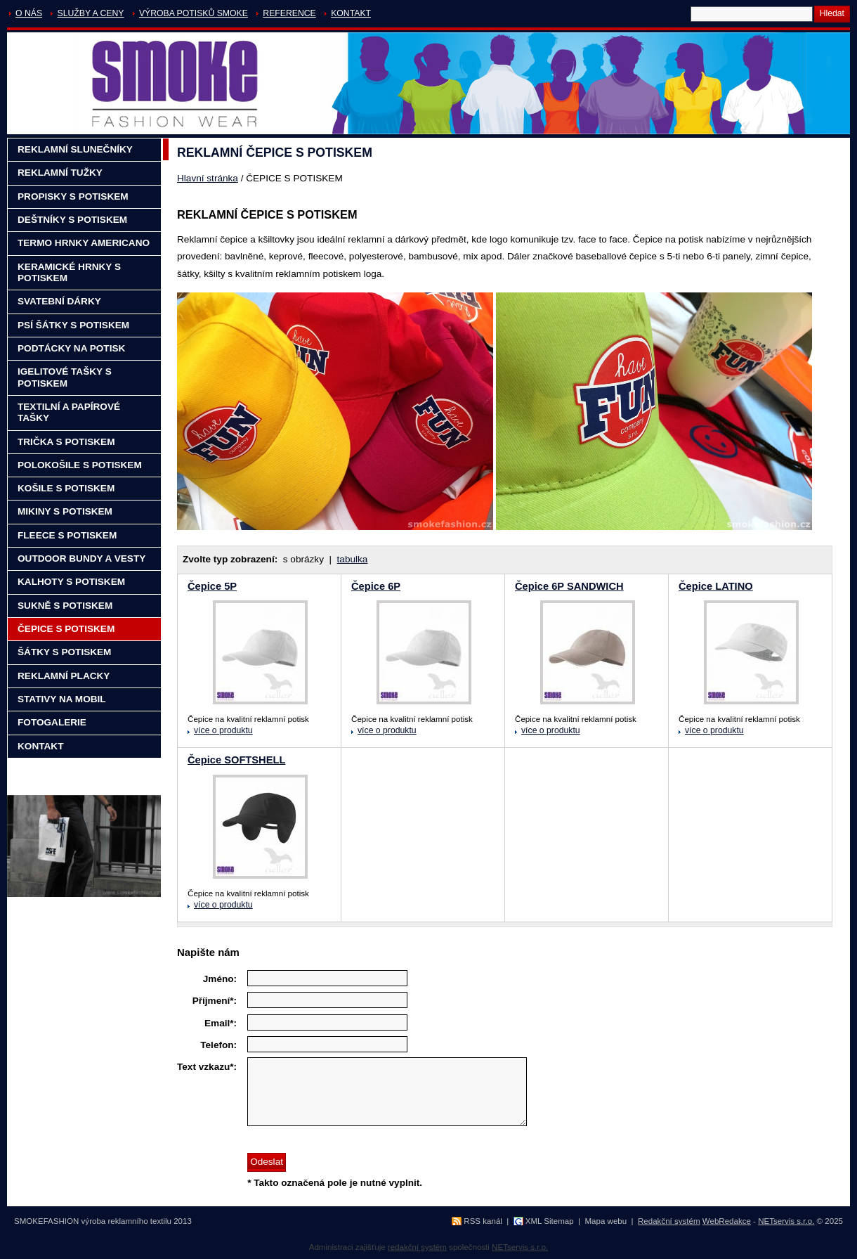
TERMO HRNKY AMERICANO (84, 243)
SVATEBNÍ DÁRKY (59, 301)
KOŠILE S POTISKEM (66, 488)
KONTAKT (351, 13)
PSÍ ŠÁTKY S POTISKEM (73, 325)
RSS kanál (483, 1221)
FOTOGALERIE (52, 722)
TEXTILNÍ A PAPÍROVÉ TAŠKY (69, 412)
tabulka (352, 559)
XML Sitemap (549, 1221)
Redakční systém (669, 1221)
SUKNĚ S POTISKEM (65, 605)
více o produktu (223, 730)
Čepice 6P (375, 586)
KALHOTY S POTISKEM (71, 581)
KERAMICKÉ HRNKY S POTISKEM (69, 272)
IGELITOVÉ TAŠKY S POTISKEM (65, 377)
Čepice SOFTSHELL (236, 760)
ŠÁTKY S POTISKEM (64, 652)
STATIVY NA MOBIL (62, 699)
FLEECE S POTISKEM (67, 535)
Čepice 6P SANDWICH (569, 586)
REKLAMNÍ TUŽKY (60, 172)
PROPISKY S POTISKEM (73, 196)
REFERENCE (289, 13)
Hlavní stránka (207, 178)
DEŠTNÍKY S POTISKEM (72, 219)
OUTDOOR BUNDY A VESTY (81, 558)
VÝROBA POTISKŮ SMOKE (193, 13)
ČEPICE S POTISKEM (66, 629)
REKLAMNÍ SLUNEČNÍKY (75, 149)
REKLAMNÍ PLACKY (64, 676)
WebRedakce (726, 1221)
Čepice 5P (212, 586)
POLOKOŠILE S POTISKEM (80, 465)
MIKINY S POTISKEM (65, 511)
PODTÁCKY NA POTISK (71, 348)
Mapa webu (605, 1221)
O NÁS (28, 13)
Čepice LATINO (716, 586)
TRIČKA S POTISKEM (66, 442)
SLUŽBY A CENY (90, 13)
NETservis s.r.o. (786, 1221)
